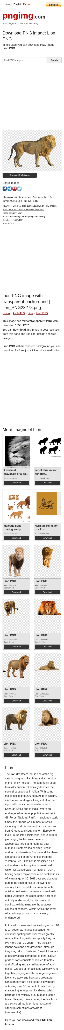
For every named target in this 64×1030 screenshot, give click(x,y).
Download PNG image (20, 175)
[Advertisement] (32, 98)
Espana (27, 4)
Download (16, 482)
